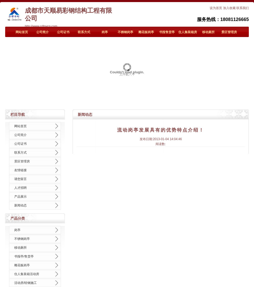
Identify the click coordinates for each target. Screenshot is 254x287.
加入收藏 (229, 8)
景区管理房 (229, 32)
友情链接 (20, 170)
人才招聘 (20, 188)
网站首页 (22, 32)
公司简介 (42, 32)
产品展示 (20, 196)
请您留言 (20, 179)
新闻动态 (20, 205)
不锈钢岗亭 (125, 32)
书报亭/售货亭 (24, 256)
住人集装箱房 (187, 32)
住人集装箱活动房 (26, 274)
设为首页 (216, 8)
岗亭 (105, 32)
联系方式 (84, 32)
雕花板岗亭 (146, 32)
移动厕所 (208, 32)
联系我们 (242, 8)
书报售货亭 (167, 32)
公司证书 (63, 32)
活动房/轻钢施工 (25, 283)
